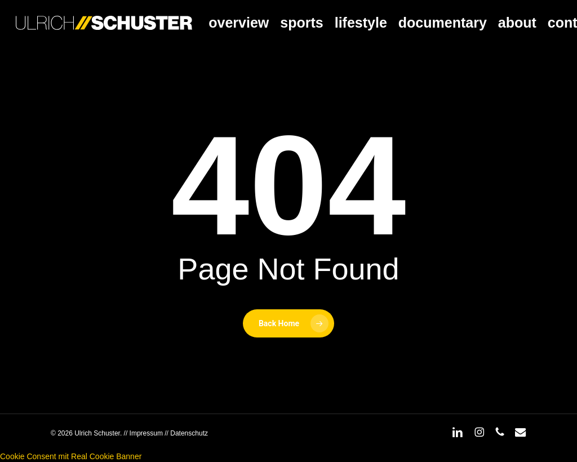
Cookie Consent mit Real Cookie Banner (70, 456)
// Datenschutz (185, 433)
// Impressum (143, 433)
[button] (555, 6)
